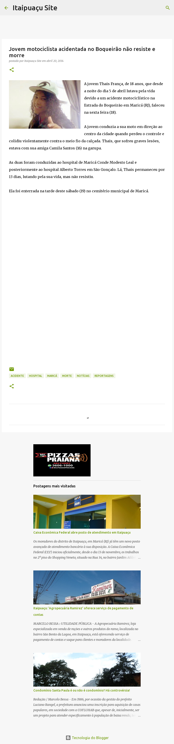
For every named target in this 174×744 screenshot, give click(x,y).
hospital (35, 375)
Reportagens (104, 375)
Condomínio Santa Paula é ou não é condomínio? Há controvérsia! (81, 690)
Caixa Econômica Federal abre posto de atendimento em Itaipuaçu (82, 532)
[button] (11, 70)
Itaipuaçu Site (35, 8)
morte (67, 375)
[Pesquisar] (167, 7)
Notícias (83, 375)
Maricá (52, 375)
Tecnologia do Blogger (87, 738)
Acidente (17, 375)
